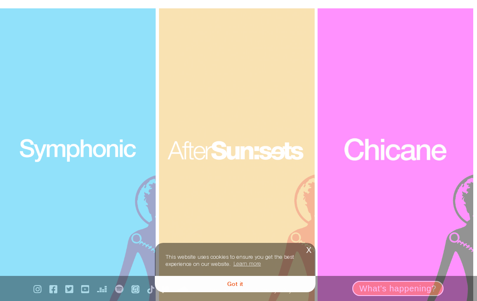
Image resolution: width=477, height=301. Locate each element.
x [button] (308, 249)
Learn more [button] (247, 263)
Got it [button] (235, 283)
